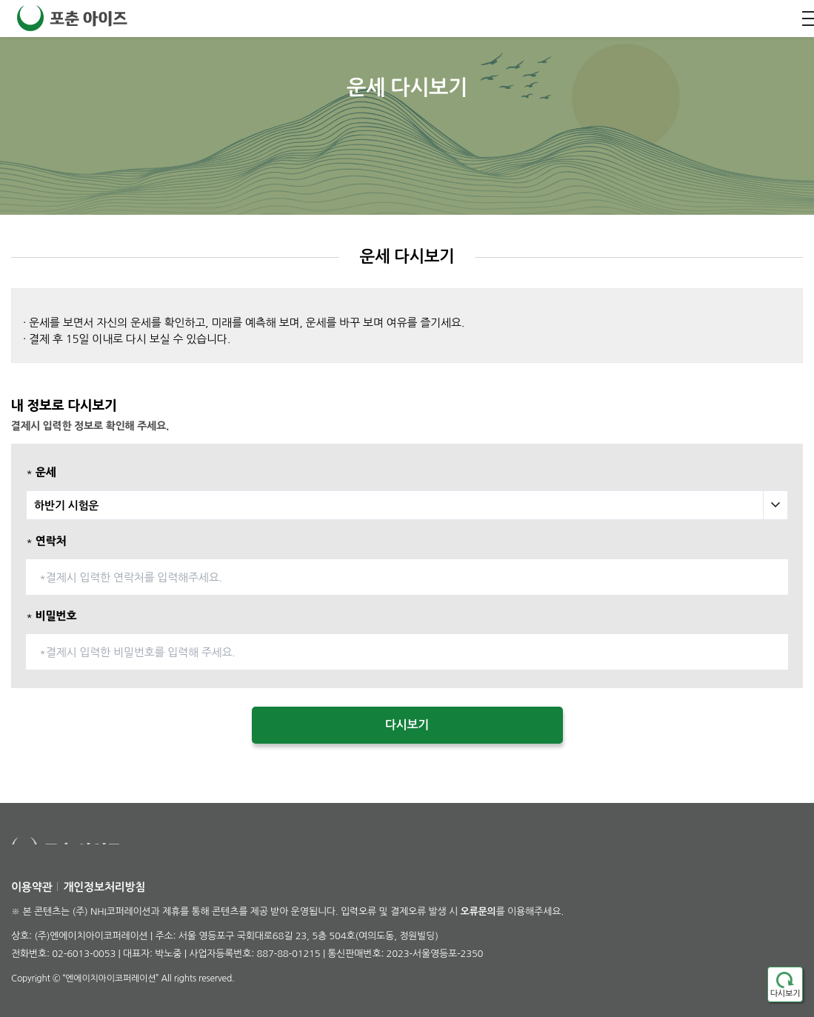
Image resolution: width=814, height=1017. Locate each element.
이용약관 (31, 887)
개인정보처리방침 (104, 887)
